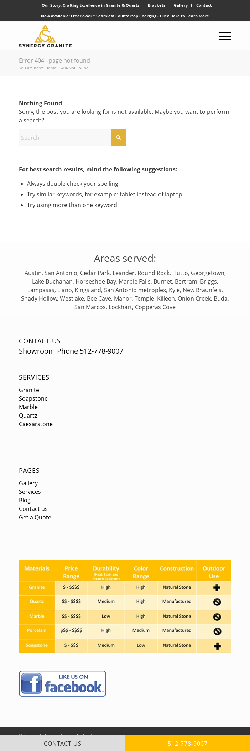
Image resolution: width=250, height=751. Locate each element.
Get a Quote (35, 517)
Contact (204, 5)
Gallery (181, 5)
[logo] (104, 36)
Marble (28, 407)
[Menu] (221, 36)
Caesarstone (36, 424)
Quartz (28, 415)
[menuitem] (90, 5)
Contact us (33, 509)
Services (34, 377)
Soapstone (33, 398)
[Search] (72, 137)
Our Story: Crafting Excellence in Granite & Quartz (90, 5)
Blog (25, 500)
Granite (29, 390)
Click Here (170, 15)
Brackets (156, 5)
